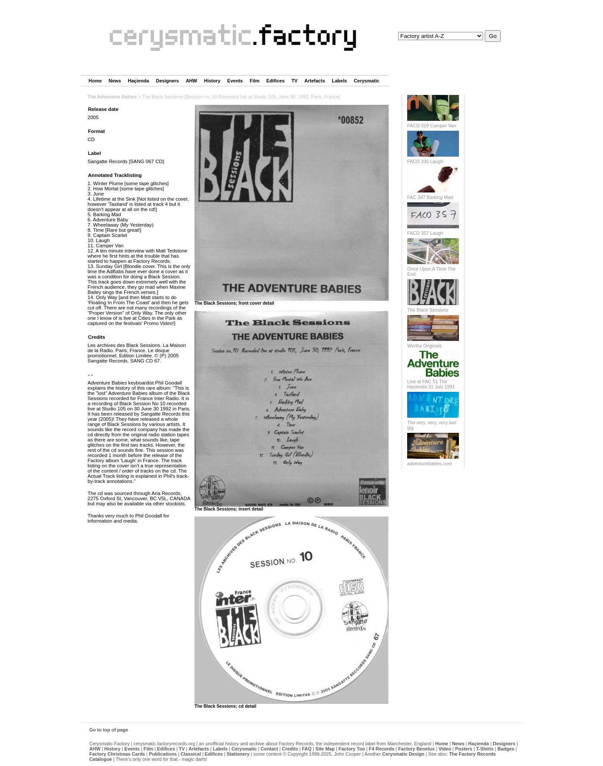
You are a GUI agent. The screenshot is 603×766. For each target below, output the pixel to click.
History (212, 80)
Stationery (237, 754)
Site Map (325, 748)
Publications (163, 754)
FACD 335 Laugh (425, 161)
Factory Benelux (416, 748)
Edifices (276, 80)
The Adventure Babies (112, 96)
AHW (191, 80)
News (115, 80)
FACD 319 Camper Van (431, 125)
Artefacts (315, 80)
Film (255, 80)
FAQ (306, 748)
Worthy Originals (424, 345)
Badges (505, 748)
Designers (167, 80)
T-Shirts (484, 748)
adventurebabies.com (429, 463)
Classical (191, 754)
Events (235, 80)
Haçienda (138, 80)
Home (95, 80)
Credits (290, 748)
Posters (463, 748)
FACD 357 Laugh (425, 233)
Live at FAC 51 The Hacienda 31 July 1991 (431, 384)
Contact (269, 748)
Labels (339, 80)
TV (295, 80)
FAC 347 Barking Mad (430, 197)
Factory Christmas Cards (117, 754)
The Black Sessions (428, 309)
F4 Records (381, 748)
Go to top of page (108, 729)
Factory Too (352, 748)
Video (445, 748)
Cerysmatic (366, 80)
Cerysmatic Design (403, 754)
